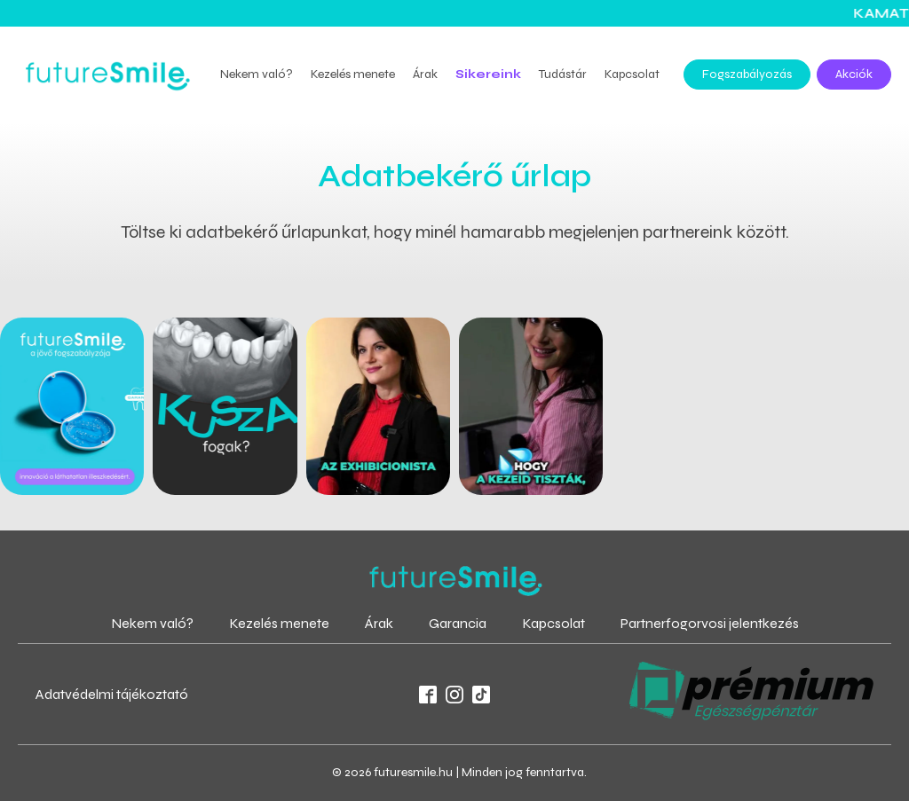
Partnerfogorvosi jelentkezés (709, 623)
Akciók (854, 74)
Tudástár (563, 74)
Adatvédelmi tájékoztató (112, 694)
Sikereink (488, 74)
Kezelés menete (353, 74)
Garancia (457, 623)
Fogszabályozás (747, 74)
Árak (425, 74)
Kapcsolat (632, 74)
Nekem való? (256, 74)
